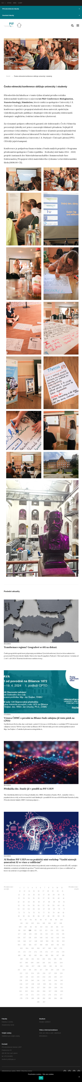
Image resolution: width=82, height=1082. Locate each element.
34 (29, 898)
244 (55, 980)
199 (32, 963)
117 (62, 927)
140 (41, 938)
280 (32, 998)
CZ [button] (4, 3)
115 (52, 927)
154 (19, 945)
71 (64, 909)
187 (58, 955)
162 (63, 945)
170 (61, 948)
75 (34, 913)
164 (27, 948)
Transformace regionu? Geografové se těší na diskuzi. (30, 647)
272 (32, 995)
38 (48, 898)
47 (44, 902)
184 (41, 955)
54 (29, 905)
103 (32, 923)
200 (38, 963)
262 (20, 991)
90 (58, 916)
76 (39, 913)
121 (35, 930)
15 (34, 891)
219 (52, 970)
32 (19, 898)
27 (44, 895)
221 (63, 970)
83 (24, 916)
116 (57, 927)
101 (21, 923)
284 (55, 998)
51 (64, 902)
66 (39, 909)
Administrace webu (9, 1071)
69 (54, 909)
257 (38, 988)
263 (26, 991)
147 (30, 941)
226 (44, 973)
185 (46, 955)
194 (49, 959)
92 (20, 920)
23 (24, 895)
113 (41, 927)
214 (24, 970)
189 (21, 959)
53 (24, 905)
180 (19, 955)
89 (53, 916)
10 (57, 888)
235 (49, 977)
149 (41, 941)
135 (63, 934)
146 (24, 941)
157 (36, 945)
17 (43, 891)
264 (32, 991)
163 (21, 948)
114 (46, 927)
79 (53, 913)
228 (55, 973)
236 (55, 977)
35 (34, 898)
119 (24, 930)
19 (53, 891)
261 (61, 988)
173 (30, 952)
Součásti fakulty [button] (41, 15)
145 (19, 941)
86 (39, 916)
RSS (18, 1071)
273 (38, 995)
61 (63, 905)
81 (63, 913)
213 (19, 970)
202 (49, 963)
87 (43, 916)
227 (50, 973)
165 (32, 948)
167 (44, 948)
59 (53, 905)
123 (46, 930)
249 (38, 984)
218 (46, 970)
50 (59, 902)
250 (44, 984)
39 (53, 898)
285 (61, 998)
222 (21, 973)
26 (39, 895)
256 (32, 988)
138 (30, 938)
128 (25, 934)
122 (41, 930)
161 (58, 945)
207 (33, 966)
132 (46, 934)
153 (63, 941)
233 (38, 977)
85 (34, 916)
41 (63, 898)
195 (55, 959)
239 (26, 980)
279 (27, 998)
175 (41, 952)
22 (19, 895)
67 (44, 909)
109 (20, 927)
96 (41, 920)
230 (21, 977)
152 (58, 941)
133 (52, 934)
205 (21, 966)
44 (29, 902)
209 (44, 966)
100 (61, 920)
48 (49, 902)
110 (26, 927)
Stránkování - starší (74, 888)
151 (53, 941)
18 (48, 891)
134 (57, 934)
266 (44, 991)
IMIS (14, 3)
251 (50, 984)
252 (55, 984)
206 (27, 966)
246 (21, 984)
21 (62, 891)
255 (27, 988)
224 (32, 973)
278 (21, 998)
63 (23, 909)
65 (34, 909)
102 (27, 923)
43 (23, 902)
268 (55, 991)
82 (19, 916)
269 (61, 991)
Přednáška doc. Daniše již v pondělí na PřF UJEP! (29, 788)
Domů (8, 76)
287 (44, 1002)
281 (38, 998)
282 (44, 998)
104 (38, 923)
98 (51, 920)
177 (52, 952)
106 (49, 923)
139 (35, 938)
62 (18, 909)
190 (27, 959)
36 (39, 898)
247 (27, 984)
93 (25, 920)
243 (49, 980)
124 (52, 930)
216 (35, 970)
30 (58, 895)
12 (20, 891)
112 (36, 927)
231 (27, 977)
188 (63, 955)
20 (58, 891)
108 (61, 923)
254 (21, 988)
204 (61, 963)
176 (46, 952)
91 (63, 916)
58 (48, 905)
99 (56, 920)
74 (29, 913)
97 (46, 920)
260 (55, 988)
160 (52, 945)
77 (44, 913)
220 (57, 970)
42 (18, 902)
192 (38, 959)
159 (46, 945)
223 (26, 973)
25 (34, 895)
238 (20, 980)
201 (44, 963)
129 (30, 934)
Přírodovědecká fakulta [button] (41, 9)
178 (57, 952)
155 (24, 945)
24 (29, 895)
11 (62, 888)
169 (55, 948)
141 (47, 938)
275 (49, 995)
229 (61, 973)
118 (19, 930)
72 (19, 913)
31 (63, 895)
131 (41, 934)
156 (30, 945)
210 (50, 966)
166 (38, 948)
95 (36, 920)
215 (30, 970)
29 (53, 895)
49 (54, 902)
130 (36, 934)
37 (43, 898)
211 (56, 966)
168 (49, 948)
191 (33, 959)
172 (24, 952)
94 (31, 920)
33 (24, 898)
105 (44, 923)
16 (38, 891)
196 (60, 959)
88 (48, 916)
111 (31, 927)
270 (21, 995)
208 (39, 966)
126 (63, 930)
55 (34, 905)
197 (21, 963)
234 (44, 977)
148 (36, 941)
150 (47, 941)
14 (29, 891)
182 (30, 955)
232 (32, 977)
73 (24, 913)
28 (48, 895)
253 (61, 984)
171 (19, 952)
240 (32, 980)
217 (41, 970)
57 (43, 905)
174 (35, 952)
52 (19, 905)
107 (55, 923)
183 (35, 955)
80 (58, 913)
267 (50, 991)
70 (59, 909)
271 (27, 995)
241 (38, 980)
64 (29, 909)
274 (44, 995)
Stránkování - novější (9, 888)
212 (61, 966)
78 (48, 913)
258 (44, 988)
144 (63, 938)
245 (61, 980)
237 (61, 977)
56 (39, 905)
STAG (9, 3)
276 (55, 995)
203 (55, 963)
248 (32, 984)
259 (50, 988)
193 (44, 959)
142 (52, 938)
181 (25, 955)
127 (19, 934)
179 (63, 952)
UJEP (20, 3)
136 (19, 938)
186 (52, 955)
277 (61, 995)
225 (38, 973)
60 (58, 905)
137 (24, 938)
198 (26, 963)
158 (41, 945)
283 (49, 998)
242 (44, 980)
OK (41, 1078)
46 (39, 902)
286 (38, 1002)
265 (38, 991)
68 (49, 909)
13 (24, 891)
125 (57, 930)
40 (58, 898)
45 (34, 902)
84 (29, 916)
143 (58, 938)
